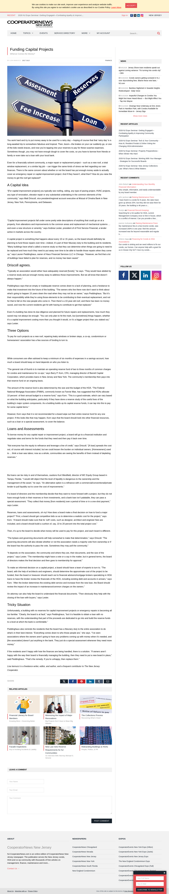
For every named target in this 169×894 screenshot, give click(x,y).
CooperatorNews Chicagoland (84, 847)
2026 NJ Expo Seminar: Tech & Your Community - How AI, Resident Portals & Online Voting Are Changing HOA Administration (139, 143)
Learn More (116, 7)
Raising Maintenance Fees (143, 197)
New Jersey (155, 15)
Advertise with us (21, 891)
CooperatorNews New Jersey (84, 856)
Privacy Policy (32, 891)
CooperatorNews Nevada (82, 852)
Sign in (125, 15)
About (10, 839)
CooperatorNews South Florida (85, 866)
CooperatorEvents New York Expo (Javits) (136, 852)
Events (44, 33)
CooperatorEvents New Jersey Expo (133, 856)
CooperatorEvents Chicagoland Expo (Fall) (136, 866)
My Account (103, 33)
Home (14, 33)
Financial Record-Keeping (138, 210)
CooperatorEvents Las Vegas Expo (133, 880)
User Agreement (129, 891)
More (85, 33)
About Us (10, 891)
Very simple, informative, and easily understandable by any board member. (140, 191)
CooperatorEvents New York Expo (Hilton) (136, 847)
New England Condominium (83, 871)
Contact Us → (13, 868)
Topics (26, 33)
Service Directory (64, 33)
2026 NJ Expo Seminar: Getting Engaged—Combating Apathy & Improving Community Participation (62, 15)
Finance (108, 60)
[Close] (131, 5)
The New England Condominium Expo (134, 861)
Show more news (140, 116)
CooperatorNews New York (83, 861)
